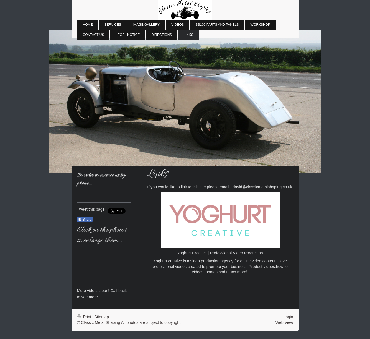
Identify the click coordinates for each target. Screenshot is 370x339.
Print (84, 317)
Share (84, 219)
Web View (284, 322)
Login (288, 317)
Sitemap (102, 317)
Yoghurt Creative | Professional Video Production (220, 253)
